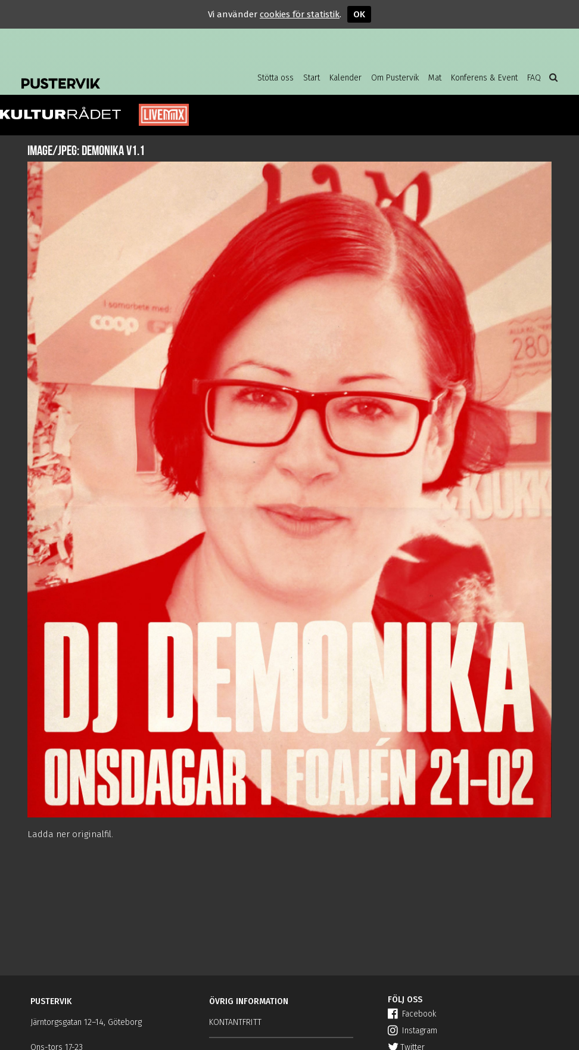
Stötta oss (275, 78)
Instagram (412, 1031)
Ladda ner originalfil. (70, 834)
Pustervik (116, 74)
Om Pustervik (395, 78)
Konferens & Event (484, 78)
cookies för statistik (300, 14)
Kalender (345, 78)
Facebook (412, 1014)
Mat (434, 78)
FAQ (534, 78)
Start (311, 78)
